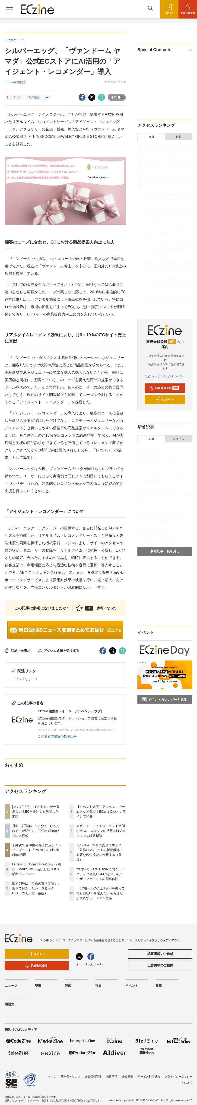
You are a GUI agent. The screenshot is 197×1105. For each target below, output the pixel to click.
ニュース (178, 439)
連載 (68, 986)
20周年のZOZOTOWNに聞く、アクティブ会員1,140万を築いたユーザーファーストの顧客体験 (100, 874)
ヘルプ (52, 1076)
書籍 (158, 986)
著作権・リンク (70, 1076)
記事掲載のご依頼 (160, 954)
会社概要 (127, 1076)
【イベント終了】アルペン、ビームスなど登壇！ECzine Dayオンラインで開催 (101, 811)
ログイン (164, 399)
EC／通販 (33, 97)
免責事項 (111, 1076)
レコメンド (14, 97)
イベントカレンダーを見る (164, 699)
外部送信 (186, 1083)
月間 (178, 137)
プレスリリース (26, 679)
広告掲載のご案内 (160, 965)
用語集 (9, 1004)
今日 (151, 137)
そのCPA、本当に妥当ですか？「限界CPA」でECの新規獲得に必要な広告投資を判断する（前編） (168, 267)
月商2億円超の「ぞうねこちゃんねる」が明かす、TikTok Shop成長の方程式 (35, 830)
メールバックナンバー (165, 376)
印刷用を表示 (17, 650)
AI (47, 97)
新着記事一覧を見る (165, 551)
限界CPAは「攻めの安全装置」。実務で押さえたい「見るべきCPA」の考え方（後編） (36, 888)
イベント (131, 986)
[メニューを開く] (9, 9)
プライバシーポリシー (178, 1076)
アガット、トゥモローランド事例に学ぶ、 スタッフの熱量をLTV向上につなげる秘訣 (100, 830)
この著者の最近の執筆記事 (57, 736)
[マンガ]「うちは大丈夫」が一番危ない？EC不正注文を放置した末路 (35, 811)
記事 (151, 439)
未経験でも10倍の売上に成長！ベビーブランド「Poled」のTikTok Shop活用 (36, 850)
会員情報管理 (93, 1076)
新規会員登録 (164, 388)
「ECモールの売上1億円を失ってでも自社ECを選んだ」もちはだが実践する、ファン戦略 (100, 893)
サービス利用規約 (149, 1076)
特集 (98, 986)
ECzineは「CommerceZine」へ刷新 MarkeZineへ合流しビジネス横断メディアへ (36, 869)
